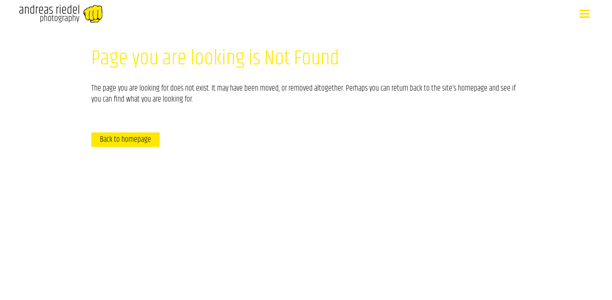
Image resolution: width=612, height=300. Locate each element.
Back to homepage (125, 140)
